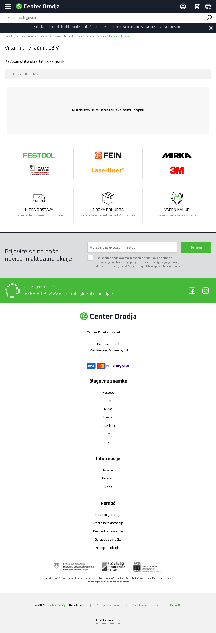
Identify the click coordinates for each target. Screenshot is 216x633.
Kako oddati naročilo (108, 531)
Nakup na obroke (108, 548)
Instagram (205, 290)
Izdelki (9, 36)
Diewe (108, 417)
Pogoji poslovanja (109, 605)
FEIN (20, 36)
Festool (108, 392)
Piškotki (176, 605)
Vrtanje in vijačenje (38, 36)
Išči (208, 18)
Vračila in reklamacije (108, 523)
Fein (108, 401)
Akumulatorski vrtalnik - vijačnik (76, 36)
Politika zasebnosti (146, 605)
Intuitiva (108, 620)
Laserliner (108, 425)
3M (108, 434)
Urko (108, 442)
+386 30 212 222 (43, 293)
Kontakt (108, 478)
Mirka (108, 409)
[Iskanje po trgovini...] (100, 18)
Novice (108, 470)
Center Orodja (56, 605)
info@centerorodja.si (93, 293)
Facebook (192, 290)
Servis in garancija (108, 515)
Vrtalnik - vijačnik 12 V (114, 36)
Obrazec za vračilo (108, 539)
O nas (108, 487)
